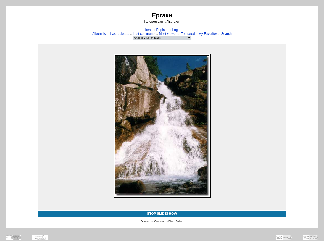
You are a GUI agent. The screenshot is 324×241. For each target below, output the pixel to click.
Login (176, 30)
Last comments (144, 34)
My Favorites (208, 34)
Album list (99, 34)
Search (226, 34)
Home (148, 30)
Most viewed (168, 34)
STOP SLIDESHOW (162, 214)
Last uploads (119, 34)
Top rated (188, 34)
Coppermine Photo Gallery (168, 221)
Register (162, 30)
